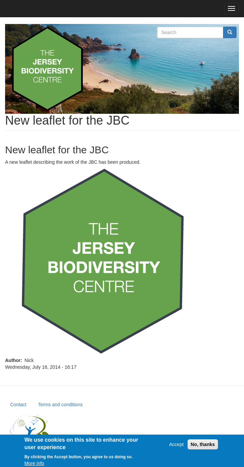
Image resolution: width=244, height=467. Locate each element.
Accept (176, 446)
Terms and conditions (60, 404)
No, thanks (203, 446)
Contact (18, 404)
